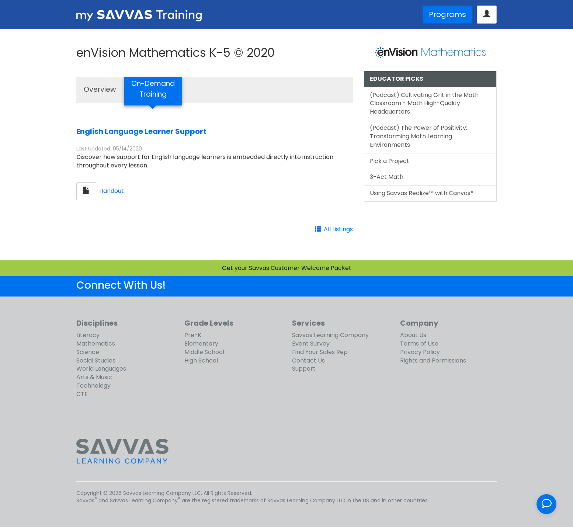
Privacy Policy (420, 352)
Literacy (88, 335)
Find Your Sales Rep (320, 352)
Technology (93, 385)
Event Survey (311, 343)
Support (304, 368)
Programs (447, 14)
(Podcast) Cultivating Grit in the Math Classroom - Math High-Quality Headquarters (424, 103)
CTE (82, 394)
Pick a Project (389, 161)
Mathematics (95, 343)
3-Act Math (386, 177)
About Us (413, 335)
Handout (111, 191)
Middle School (204, 352)
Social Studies (95, 360)
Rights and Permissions (433, 360)
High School (201, 360)
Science (87, 352)
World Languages (101, 368)
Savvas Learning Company (330, 335)
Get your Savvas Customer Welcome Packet (286, 268)
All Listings (338, 229)
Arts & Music (94, 377)
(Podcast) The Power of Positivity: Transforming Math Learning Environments (418, 136)
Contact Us (308, 360)
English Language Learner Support (141, 131)
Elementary (201, 343)
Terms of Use (419, 343)
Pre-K (192, 335)
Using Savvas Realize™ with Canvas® (421, 193)
